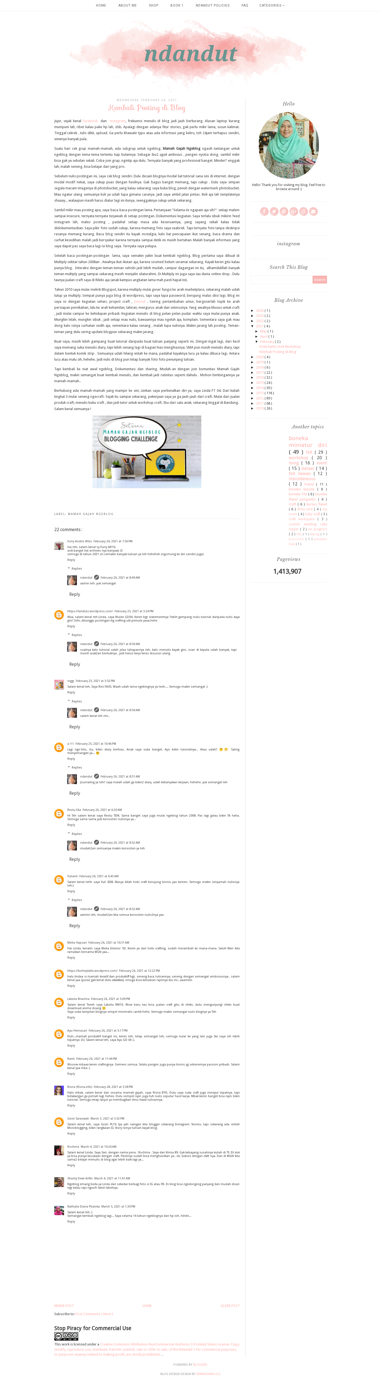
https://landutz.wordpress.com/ (90, 611)
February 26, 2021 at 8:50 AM (120, 644)
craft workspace (303, 519)
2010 (260, 408)
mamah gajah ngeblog (91, 514)
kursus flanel (317, 504)
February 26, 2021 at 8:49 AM (120, 577)
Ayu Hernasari (77, 1030)
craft (293, 504)
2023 (260, 316)
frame (310, 484)
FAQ (245, 5)
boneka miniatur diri (308, 441)
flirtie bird (306, 509)
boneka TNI (298, 494)
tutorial (139, 301)
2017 (260, 372)
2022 (260, 321)
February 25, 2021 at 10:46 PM (96, 744)
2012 (260, 398)
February (267, 342)
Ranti (71, 1059)
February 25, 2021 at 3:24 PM (134, 611)
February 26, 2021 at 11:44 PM (96, 1059)
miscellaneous (302, 478)
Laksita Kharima (78, 999)
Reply (71, 560)
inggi (70, 681)
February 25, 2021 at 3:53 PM (95, 681)
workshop (300, 457)
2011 (260, 403)
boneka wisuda (303, 489)
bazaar (308, 468)
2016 (260, 377)
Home (101, 5)
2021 (260, 326)
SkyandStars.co (208, 1374)
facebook (90, 121)
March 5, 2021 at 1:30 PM (118, 1206)
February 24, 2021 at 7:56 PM (113, 541)
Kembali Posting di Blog (277, 352)
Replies (77, 568)
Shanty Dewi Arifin (80, 1178)
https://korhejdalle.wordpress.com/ (92, 971)
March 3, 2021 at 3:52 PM (107, 1118)
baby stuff (313, 514)
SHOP (153, 5)
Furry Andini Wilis (79, 541)
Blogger (200, 1365)
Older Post (230, 1306)
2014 (260, 388)
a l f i (70, 744)
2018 (260, 367)
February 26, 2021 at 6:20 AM (102, 810)
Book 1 (177, 5)
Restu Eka (74, 810)
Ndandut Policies (213, 5)
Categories (272, 5)
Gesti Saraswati (78, 1118)
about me (127, 5)
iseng (295, 463)
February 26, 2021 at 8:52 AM (120, 842)
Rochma (73, 1147)
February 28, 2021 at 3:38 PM (113, 1087)
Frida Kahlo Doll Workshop (280, 346)
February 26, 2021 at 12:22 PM (139, 971)
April (264, 336)
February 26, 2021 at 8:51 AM (120, 776)
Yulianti (72, 876)
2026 (260, 310)
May (264, 331)
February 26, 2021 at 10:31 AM (108, 942)
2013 (260, 393)
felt (310, 452)
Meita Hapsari (77, 942)
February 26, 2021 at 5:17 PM (108, 1030)
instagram (117, 121)
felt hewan (301, 473)
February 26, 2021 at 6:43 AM (99, 876)
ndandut (86, 577)
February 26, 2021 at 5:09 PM (110, 999)
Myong (315, 534)
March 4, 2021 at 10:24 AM (98, 1147)
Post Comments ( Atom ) (94, 1314)
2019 (260, 362)
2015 (260, 383)
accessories (297, 539)
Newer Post (64, 1306)
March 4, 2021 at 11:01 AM (112, 1178)
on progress (317, 529)
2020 (260, 357)
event (322, 463)
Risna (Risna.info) (79, 1087)
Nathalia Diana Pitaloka (83, 1206)
